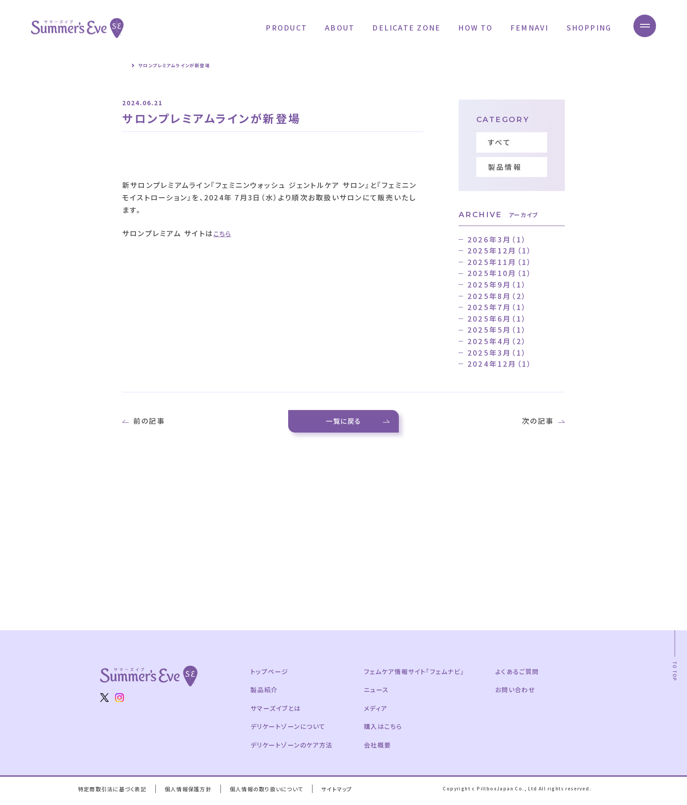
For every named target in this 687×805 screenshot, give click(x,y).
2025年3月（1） (497, 352)
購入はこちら (386, 730)
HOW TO (471, 27)
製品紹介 (265, 693)
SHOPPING (584, 27)
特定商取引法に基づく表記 (113, 793)
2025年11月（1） (499, 262)
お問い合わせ (522, 693)
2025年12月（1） (499, 250)
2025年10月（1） (499, 273)
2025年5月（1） (497, 329)
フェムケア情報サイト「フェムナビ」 (419, 675)
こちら (224, 233)
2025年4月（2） (497, 341)
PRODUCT (282, 27)
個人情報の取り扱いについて (272, 793)
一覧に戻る (343, 423)
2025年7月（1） (497, 307)
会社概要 (381, 748)
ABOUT (336, 27)
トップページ (270, 675)
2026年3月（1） (497, 239)
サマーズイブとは (277, 712)
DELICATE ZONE (402, 27)
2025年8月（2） (497, 296)
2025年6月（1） (497, 318)
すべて (500, 142)
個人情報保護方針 (191, 793)
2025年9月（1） (497, 284)
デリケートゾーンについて (289, 730)
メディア (379, 712)
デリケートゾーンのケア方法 (293, 748)
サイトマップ (343, 793)
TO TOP (675, 675)
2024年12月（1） (499, 363)
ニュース (380, 693)
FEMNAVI (525, 27)
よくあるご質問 (525, 675)
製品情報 (505, 166)
